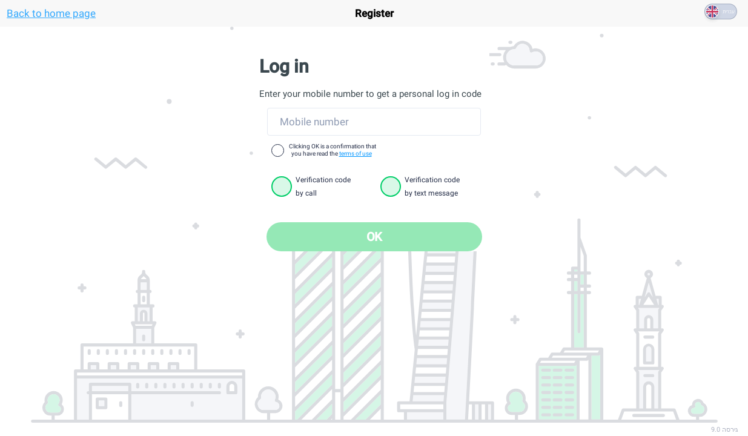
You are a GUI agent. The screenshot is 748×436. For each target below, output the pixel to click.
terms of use (355, 153)
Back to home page (51, 13)
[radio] (281, 186)
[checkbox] (277, 150)
